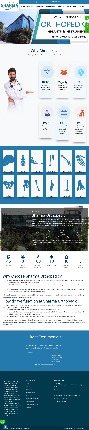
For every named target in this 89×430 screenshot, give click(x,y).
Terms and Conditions (31, 392)
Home (23, 6)
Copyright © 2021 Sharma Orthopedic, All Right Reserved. (16, 428)
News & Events (51, 6)
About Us (28, 386)
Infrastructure (29, 389)
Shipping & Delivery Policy (32, 398)
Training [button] (61, 6)
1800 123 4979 (56, 2)
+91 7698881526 (67, 391)
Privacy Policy (29, 395)
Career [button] (68, 6)
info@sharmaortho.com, (60, 395)
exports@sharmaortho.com (73, 395)
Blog (74, 6)
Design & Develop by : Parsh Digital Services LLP (75, 428)
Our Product (39, 6)
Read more (30, 353)
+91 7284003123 (58, 391)
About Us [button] (30, 6)
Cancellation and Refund (32, 404)
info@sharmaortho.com (39, 2)
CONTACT (81, 6)
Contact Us (28, 407)
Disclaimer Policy (30, 401)
